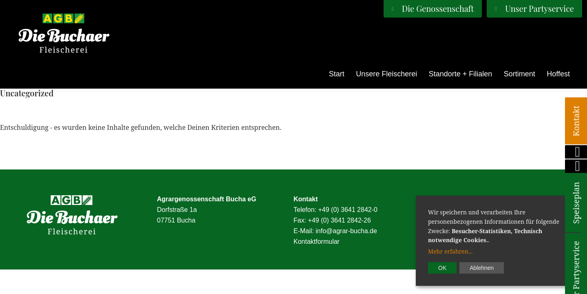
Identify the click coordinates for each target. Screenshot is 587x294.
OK (442, 268)
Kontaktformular (317, 241)
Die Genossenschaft (437, 8)
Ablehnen (482, 268)
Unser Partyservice (538, 8)
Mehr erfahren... (450, 251)
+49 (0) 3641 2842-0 (347, 209)
